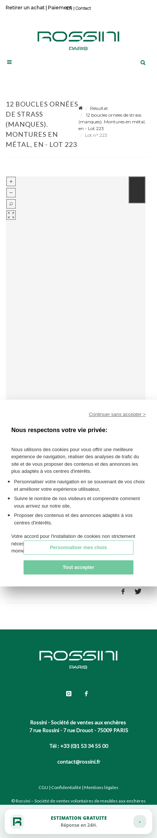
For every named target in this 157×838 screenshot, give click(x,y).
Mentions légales (101, 787)
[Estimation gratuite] (78, 821)
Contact (83, 8)
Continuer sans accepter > (117, 414)
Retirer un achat (25, 7)
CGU (43, 787)
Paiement (60, 7)
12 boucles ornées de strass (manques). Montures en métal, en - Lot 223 (112, 121)
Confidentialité (66, 787)
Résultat (99, 108)
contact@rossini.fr (78, 761)
